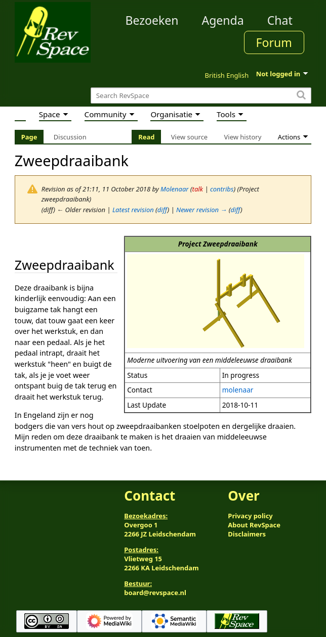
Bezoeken (151, 20)
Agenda (222, 20)
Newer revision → (201, 209)
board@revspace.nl (155, 592)
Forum (274, 42)
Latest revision (133, 209)
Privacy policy (250, 515)
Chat (280, 20)
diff (162, 209)
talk (197, 188)
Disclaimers (247, 533)
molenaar (238, 390)
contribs (222, 188)
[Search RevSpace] (201, 95)
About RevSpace (254, 524)
